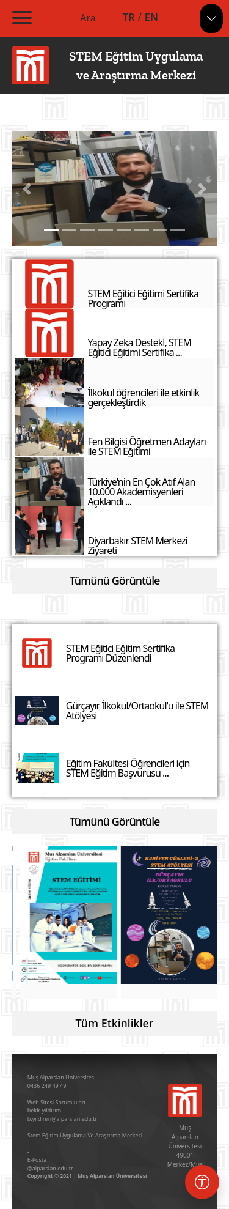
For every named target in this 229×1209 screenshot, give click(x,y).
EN (152, 17)
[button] (27, 188)
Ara (88, 17)
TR (129, 17)
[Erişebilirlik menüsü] (202, 1182)
